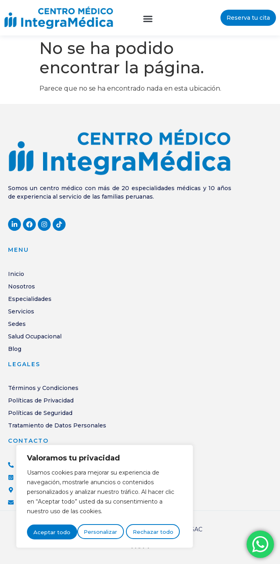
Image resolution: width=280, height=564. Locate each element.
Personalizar (50, 532)
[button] (148, 19)
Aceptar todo (157, 532)
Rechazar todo (102, 532)
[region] (104, 498)
